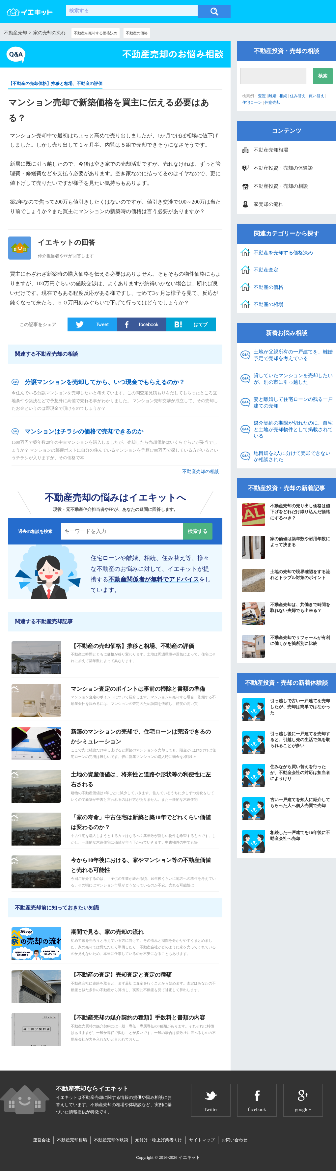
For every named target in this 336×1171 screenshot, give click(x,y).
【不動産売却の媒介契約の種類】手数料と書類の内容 (138, 1018)
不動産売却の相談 (200, 471)
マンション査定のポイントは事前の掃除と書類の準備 (138, 689)
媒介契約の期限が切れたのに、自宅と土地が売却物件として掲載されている (293, 429)
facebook (148, 324)
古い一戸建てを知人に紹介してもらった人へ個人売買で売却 (286, 808)
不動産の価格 (137, 33)
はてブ (201, 324)
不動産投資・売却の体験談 (283, 168)
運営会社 (41, 1139)
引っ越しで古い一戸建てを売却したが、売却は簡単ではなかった (286, 709)
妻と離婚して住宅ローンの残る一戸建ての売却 (293, 402)
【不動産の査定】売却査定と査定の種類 (121, 975)
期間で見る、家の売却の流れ (107, 932)
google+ (303, 1109)
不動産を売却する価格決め (95, 33)
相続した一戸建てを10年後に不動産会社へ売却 (286, 841)
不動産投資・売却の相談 (281, 186)
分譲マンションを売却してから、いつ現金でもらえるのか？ (105, 382)
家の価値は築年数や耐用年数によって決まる (286, 547)
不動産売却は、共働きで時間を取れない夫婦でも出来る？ (286, 613)
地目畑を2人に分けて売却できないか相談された (292, 456)
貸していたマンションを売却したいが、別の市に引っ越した (293, 379)
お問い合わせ (234, 1139)
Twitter (211, 1109)
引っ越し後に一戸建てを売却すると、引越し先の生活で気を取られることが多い (286, 742)
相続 (283, 96)
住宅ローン (252, 102)
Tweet (102, 324)
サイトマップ (202, 1139)
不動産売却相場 (271, 150)
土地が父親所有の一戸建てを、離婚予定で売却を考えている (293, 355)
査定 (262, 96)
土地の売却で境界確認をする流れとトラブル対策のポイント (286, 580)
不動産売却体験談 (111, 1139)
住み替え (298, 96)
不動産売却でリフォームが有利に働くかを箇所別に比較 (286, 646)
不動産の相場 (268, 304)
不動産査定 (266, 269)
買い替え (316, 96)
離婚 (272, 96)
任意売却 (272, 102)
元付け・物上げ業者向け (158, 1139)
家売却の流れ (268, 204)
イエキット (189, 1157)
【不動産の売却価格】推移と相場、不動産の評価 (55, 83)
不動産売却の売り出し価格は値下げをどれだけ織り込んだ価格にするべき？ (286, 514)
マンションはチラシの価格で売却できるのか (84, 431)
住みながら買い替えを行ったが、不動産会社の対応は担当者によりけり (286, 775)
